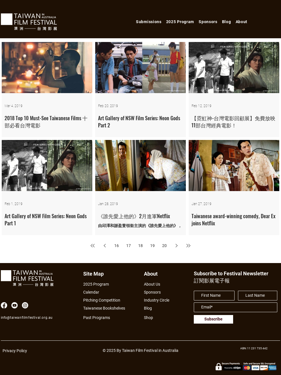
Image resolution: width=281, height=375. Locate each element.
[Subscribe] (213, 319)
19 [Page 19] (152, 245)
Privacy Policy (15, 350)
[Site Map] (95, 273)
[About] (156, 273)
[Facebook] (4, 305)
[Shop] (154, 317)
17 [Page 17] (128, 245)
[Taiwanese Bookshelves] (107, 308)
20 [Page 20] (164, 245)
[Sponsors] (154, 292)
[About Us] (158, 284)
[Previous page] (104, 245)
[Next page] (176, 245)
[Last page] (188, 245)
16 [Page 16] (116, 245)
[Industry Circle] (158, 300)
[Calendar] (107, 292)
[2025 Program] (99, 284)
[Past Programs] (99, 317)
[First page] (92, 245)
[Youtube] (14, 305)
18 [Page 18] (140, 245)
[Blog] (150, 308)
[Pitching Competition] (105, 300)
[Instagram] (25, 305)
